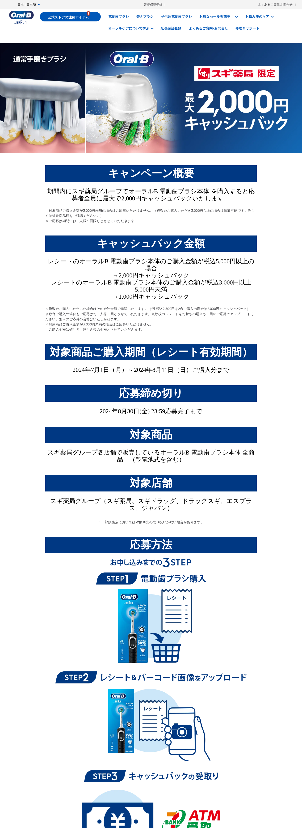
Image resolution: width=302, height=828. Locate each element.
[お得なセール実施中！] (218, 16)
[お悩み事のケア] (259, 16)
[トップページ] (21, 17)
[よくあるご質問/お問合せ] (208, 28)
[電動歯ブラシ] (118, 16)
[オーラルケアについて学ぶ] (131, 28)
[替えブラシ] (145, 16)
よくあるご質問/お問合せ (275, 4)
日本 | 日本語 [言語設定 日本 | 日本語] (28, 4)
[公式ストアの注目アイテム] (70, 16)
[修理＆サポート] (247, 28)
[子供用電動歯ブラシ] (176, 16)
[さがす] (268, 28)
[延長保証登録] (171, 28)
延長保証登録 (153, 4)
